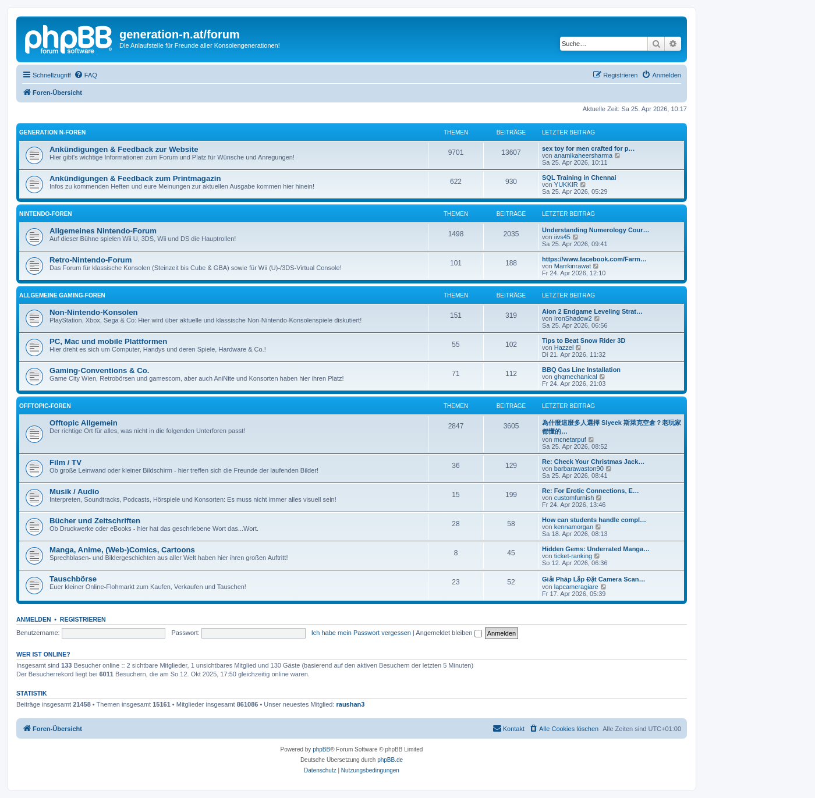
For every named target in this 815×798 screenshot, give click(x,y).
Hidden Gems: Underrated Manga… (596, 548)
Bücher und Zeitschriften (94, 520)
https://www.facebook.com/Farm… (594, 259)
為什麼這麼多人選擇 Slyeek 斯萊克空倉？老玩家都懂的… (611, 427)
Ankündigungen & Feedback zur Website (123, 149)
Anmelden (33, 619)
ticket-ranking (573, 555)
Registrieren (83, 619)
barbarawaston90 (579, 468)
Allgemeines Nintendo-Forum (103, 230)
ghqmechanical (575, 376)
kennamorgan (573, 526)
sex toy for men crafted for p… (588, 148)
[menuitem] (85, 75)
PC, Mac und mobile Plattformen (108, 341)
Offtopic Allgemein (83, 422)
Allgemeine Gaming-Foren (62, 295)
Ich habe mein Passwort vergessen (361, 632)
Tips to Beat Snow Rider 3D (583, 340)
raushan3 (350, 704)
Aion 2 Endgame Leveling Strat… (592, 311)
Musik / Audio (74, 491)
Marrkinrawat (572, 266)
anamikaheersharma (583, 155)
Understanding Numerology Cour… (596, 229)
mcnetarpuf (570, 439)
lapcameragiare (576, 586)
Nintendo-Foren (45, 214)
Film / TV (65, 462)
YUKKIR (566, 184)
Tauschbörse (73, 578)
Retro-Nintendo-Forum (90, 260)
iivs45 (562, 236)
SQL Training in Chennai (579, 177)
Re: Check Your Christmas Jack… (593, 461)
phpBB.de (390, 760)
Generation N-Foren (52, 132)
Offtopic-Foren (45, 406)
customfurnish (574, 497)
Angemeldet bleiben (448, 632)
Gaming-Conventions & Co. (99, 370)
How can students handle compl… (594, 519)
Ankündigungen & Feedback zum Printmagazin (135, 178)
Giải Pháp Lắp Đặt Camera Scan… (594, 579)
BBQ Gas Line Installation (581, 369)
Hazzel (564, 347)
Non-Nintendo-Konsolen (93, 312)
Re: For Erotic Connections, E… (590, 490)
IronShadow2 (573, 318)
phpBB (321, 749)
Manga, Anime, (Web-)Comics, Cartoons (122, 549)
